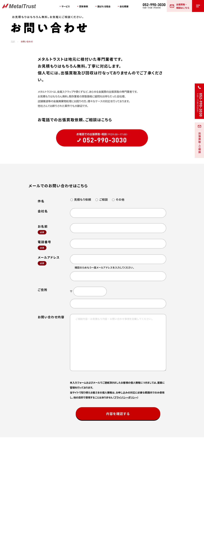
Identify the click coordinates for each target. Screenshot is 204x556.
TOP (13, 41)
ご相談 (101, 199)
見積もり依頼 (80, 199)
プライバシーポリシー (125, 397)
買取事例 (85, 6)
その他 (118, 199)
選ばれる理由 (107, 6)
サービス (66, 6)
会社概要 (128, 6)
